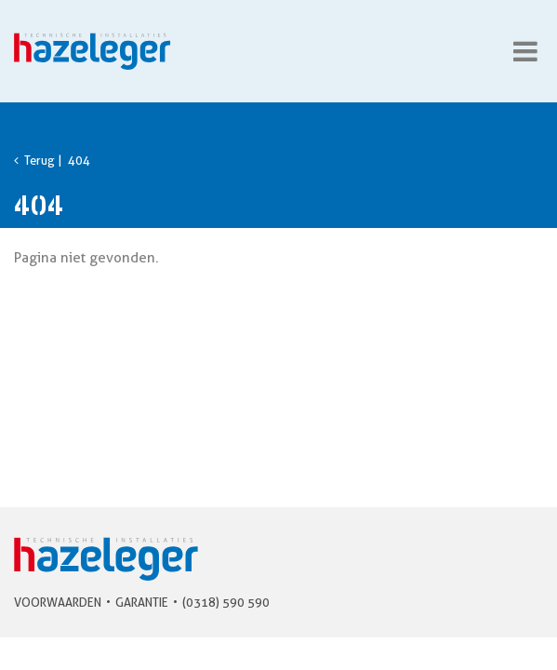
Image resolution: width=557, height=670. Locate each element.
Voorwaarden (57, 602)
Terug (34, 160)
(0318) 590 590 (226, 602)
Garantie (141, 602)
